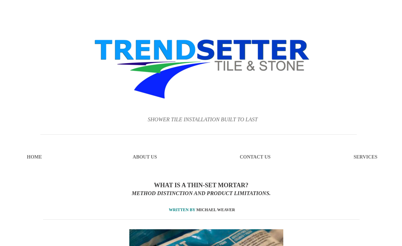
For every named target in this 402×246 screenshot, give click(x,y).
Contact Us (255, 157)
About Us (145, 157)
